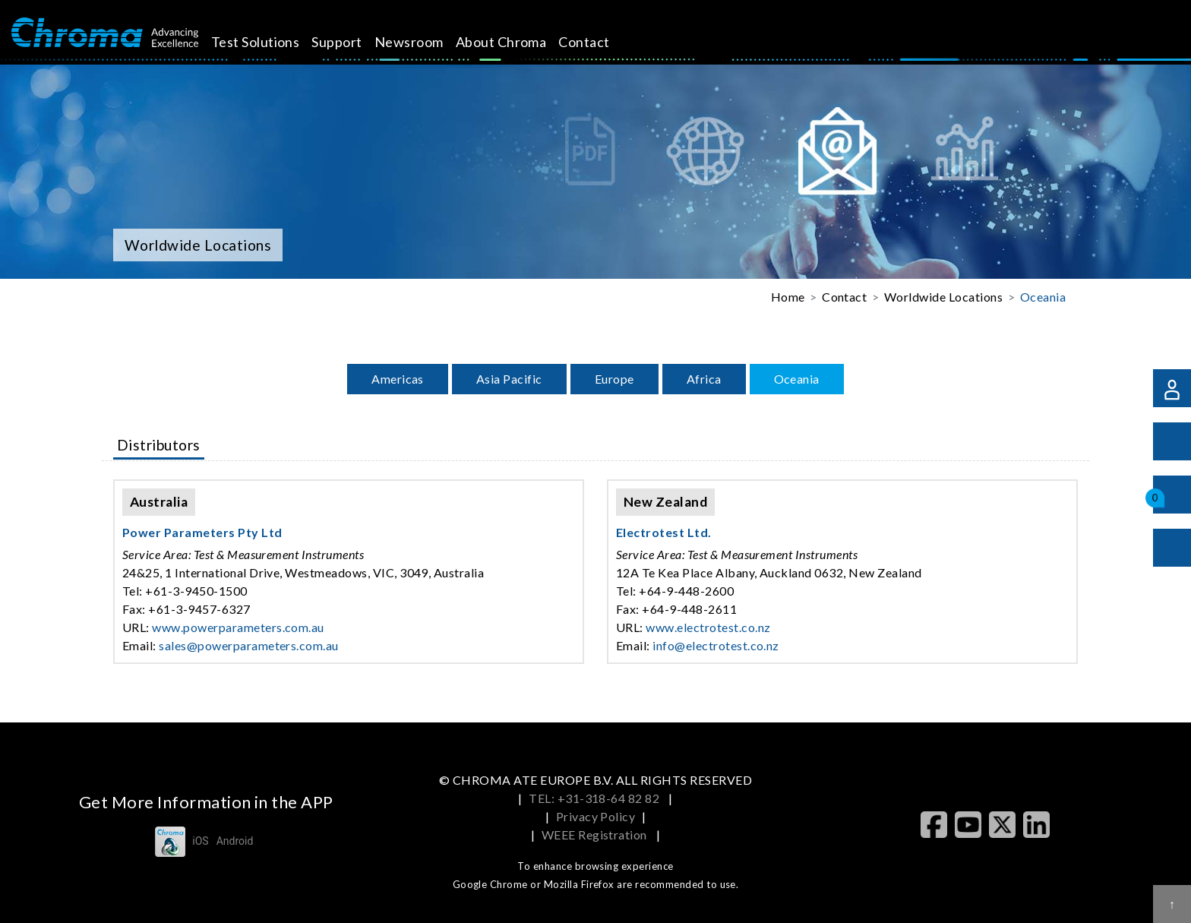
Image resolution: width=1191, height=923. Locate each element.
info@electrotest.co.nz (715, 645)
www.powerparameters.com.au (238, 627)
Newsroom (426, 41)
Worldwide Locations (943, 296)
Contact (601, 41)
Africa (704, 378)
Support (354, 41)
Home (788, 296)
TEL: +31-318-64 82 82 (595, 798)
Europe (614, 378)
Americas (397, 378)
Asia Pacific (509, 378)
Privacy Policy (596, 816)
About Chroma (518, 41)
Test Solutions (272, 41)
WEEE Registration (596, 834)
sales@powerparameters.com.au (248, 645)
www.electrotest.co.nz (708, 627)
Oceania (1043, 296)
